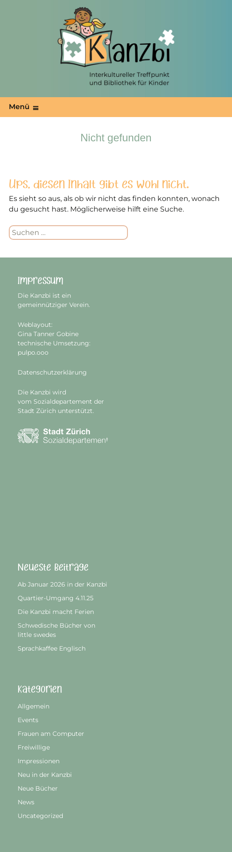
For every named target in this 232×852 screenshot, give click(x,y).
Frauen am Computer (51, 734)
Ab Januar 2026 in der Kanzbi (62, 584)
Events (28, 720)
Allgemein (33, 706)
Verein (79, 305)
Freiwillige (34, 747)
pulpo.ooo (33, 352)
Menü (19, 106)
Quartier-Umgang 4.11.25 (56, 598)
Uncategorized (40, 816)
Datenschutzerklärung (52, 372)
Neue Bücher (38, 788)
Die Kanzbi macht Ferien (56, 612)
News (26, 802)
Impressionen (39, 761)
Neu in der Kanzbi (45, 775)
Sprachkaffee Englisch (52, 648)
